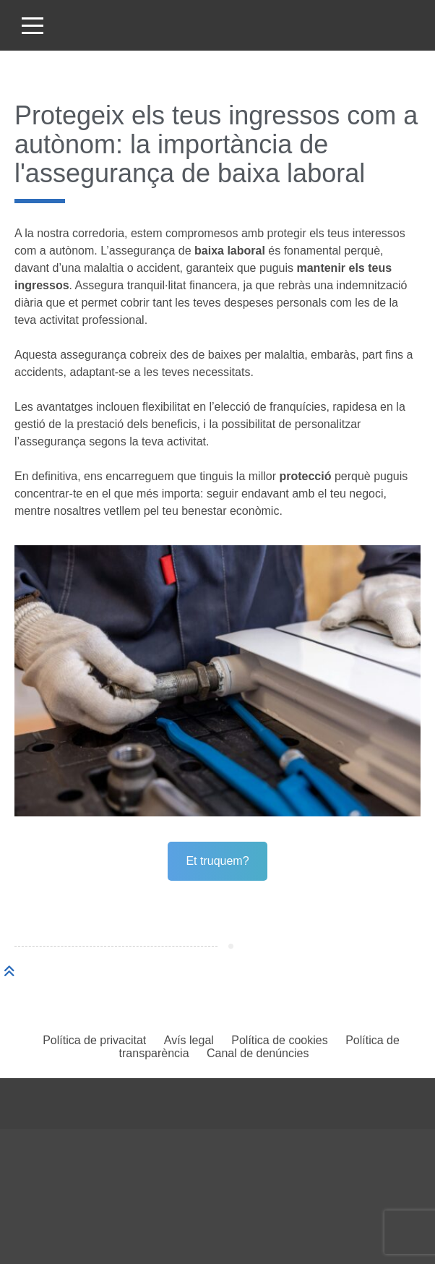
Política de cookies (279, 1040)
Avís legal (189, 1040)
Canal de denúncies (258, 1053)
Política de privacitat (94, 1040)
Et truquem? (217, 861)
